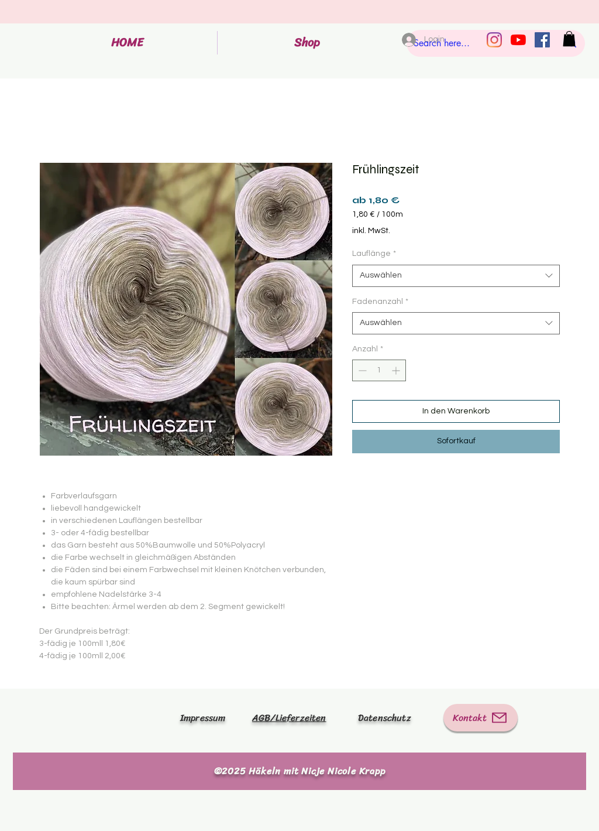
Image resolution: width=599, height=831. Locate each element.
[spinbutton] (379, 370)
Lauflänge (374, 253)
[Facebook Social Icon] (542, 39)
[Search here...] (478, 43)
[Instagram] (494, 39)
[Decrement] (361, 370)
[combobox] (456, 276)
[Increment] (397, 370)
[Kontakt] (480, 717)
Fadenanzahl (380, 301)
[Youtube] (518, 39)
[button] (569, 38)
